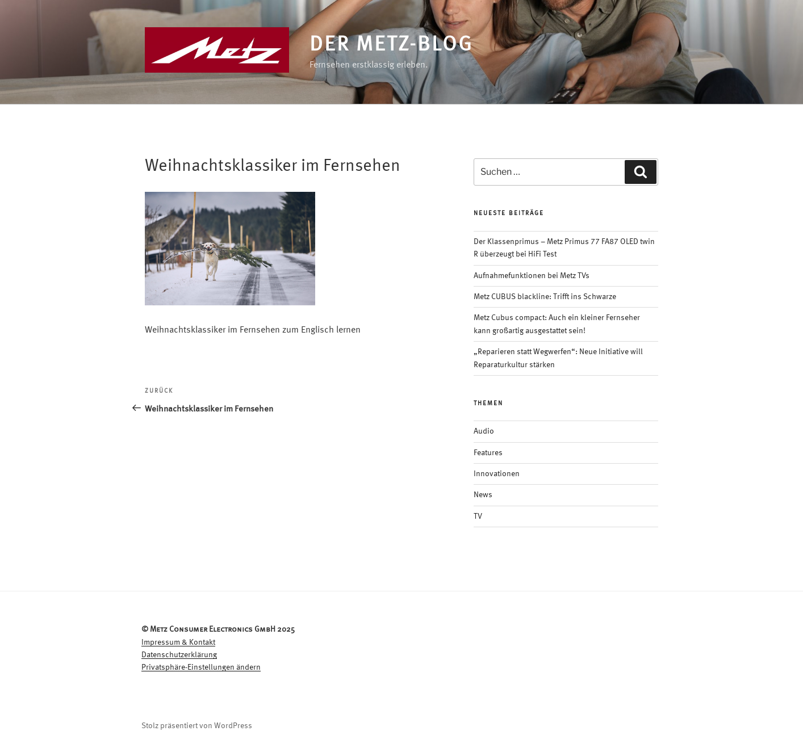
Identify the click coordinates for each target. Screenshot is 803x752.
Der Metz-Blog (391, 45)
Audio (484, 431)
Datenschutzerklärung (179, 655)
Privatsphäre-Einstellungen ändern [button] (201, 667)
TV (478, 516)
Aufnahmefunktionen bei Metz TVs (531, 276)
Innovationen (497, 474)
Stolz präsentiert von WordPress (196, 726)
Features (488, 453)
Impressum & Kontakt (178, 642)
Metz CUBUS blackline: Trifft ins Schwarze (545, 297)
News (483, 495)
